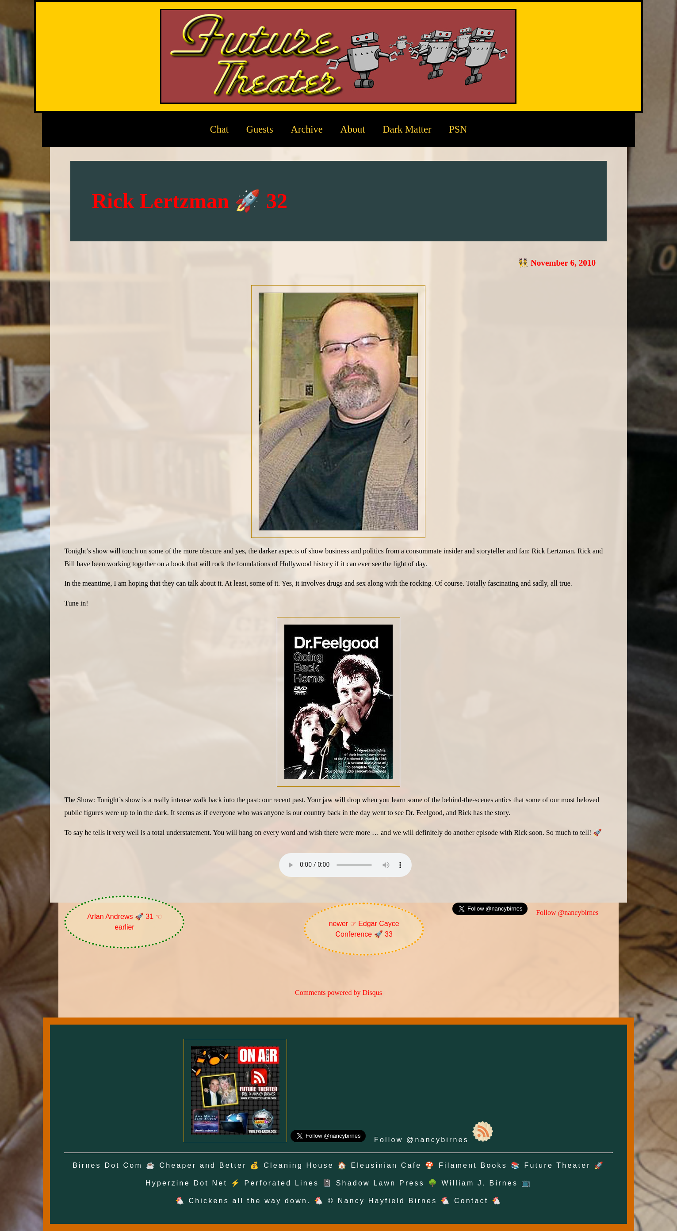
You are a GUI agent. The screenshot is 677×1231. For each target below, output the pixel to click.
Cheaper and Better (202, 1165)
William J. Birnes (479, 1183)
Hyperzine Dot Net (186, 1183)
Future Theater (557, 1165)
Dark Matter (406, 129)
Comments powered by (338, 992)
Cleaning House (299, 1165)
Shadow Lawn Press (380, 1183)
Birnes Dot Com (107, 1165)
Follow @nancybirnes (567, 912)
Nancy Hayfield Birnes (387, 1200)
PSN (458, 129)
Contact (471, 1200)
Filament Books (473, 1165)
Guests (259, 129)
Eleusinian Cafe (386, 1165)
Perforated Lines (282, 1183)
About (352, 129)
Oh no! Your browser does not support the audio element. (345, 865)
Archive (307, 129)
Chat (219, 129)
